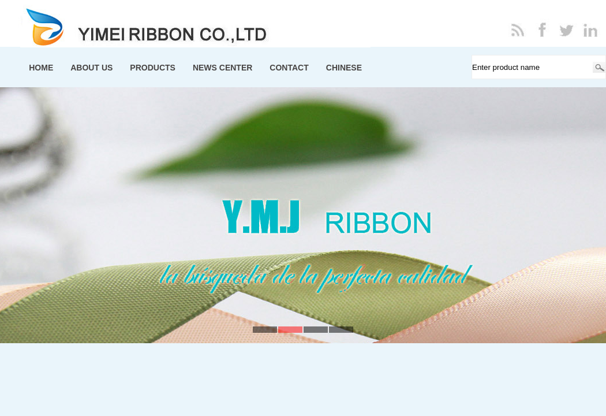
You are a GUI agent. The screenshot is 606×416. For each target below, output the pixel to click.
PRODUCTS (152, 67)
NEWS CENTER (222, 67)
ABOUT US (91, 67)
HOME (41, 67)
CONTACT (289, 67)
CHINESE (344, 67)
